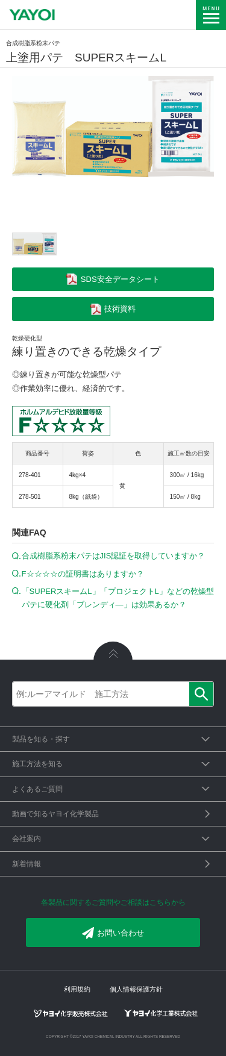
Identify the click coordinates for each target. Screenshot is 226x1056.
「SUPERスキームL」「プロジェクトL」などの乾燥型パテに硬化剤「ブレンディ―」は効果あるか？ (118, 598)
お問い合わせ (113, 933)
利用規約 (77, 989)
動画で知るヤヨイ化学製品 (55, 814)
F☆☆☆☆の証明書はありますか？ (83, 573)
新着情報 (26, 864)
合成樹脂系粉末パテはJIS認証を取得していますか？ (114, 555)
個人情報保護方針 (136, 989)
